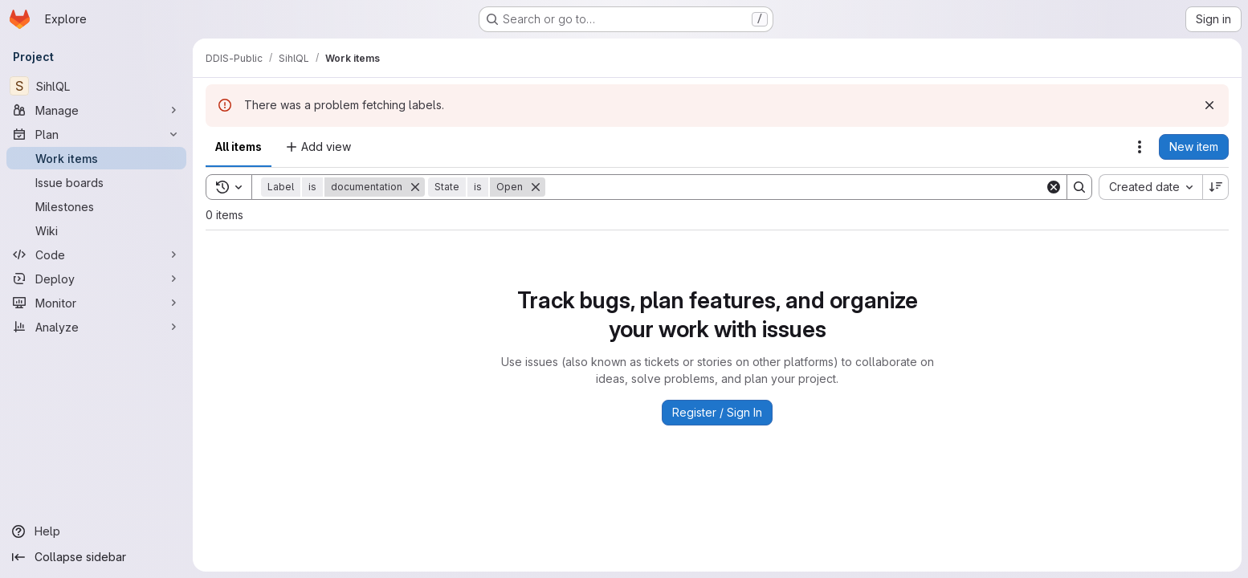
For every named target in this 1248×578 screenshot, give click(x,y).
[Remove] (415, 187)
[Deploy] (96, 278)
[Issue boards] (96, 182)
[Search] (795, 187)
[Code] (96, 254)
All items (238, 146)
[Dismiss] (1209, 105)
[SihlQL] (96, 86)
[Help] (96, 531)
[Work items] (96, 158)
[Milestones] (96, 206)
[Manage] (96, 110)
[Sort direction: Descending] (1216, 187)
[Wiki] (96, 230)
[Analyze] (96, 326)
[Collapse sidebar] (96, 557)
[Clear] (1053, 187)
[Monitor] (96, 302)
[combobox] (1150, 187)
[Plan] (96, 134)
